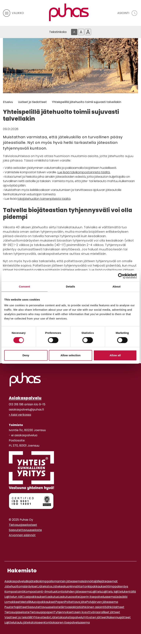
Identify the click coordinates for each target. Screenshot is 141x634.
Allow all (115, 355)
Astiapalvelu (74, 617)
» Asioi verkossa (20, 415)
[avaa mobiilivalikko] (13, 13)
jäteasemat (109, 581)
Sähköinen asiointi (92, 607)
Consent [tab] (24, 286)
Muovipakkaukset (42, 602)
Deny (25, 355)
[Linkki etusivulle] (69, 12)
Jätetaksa (58, 617)
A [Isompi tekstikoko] (81, 32)
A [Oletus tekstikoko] (74, 32)
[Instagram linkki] (10, 544)
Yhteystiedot (42, 617)
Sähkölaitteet (114, 607)
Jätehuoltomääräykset (21, 586)
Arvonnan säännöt (22, 535)
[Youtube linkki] (13, 544)
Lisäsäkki (121, 597)
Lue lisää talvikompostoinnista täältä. (83, 172)
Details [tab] (70, 286)
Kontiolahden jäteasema (73, 591)
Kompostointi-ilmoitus (40, 591)
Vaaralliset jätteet (107, 612)
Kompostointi (14, 591)
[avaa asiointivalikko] (127, 13)
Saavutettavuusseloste (25, 530)
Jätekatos (45, 586)
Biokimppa (43, 581)
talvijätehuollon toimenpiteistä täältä (43, 199)
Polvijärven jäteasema (102, 602)
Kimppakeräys (117, 586)
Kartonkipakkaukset (92, 586)
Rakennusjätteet (119, 617)
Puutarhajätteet (16, 607)
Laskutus (52, 597)
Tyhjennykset (63, 612)
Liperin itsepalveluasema (97, 597)
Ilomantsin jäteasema (66, 581)
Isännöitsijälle (91, 581)
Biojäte (30, 581)
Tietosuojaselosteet (23, 525)
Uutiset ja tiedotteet (32, 102)
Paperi (60, 602)
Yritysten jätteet (95, 617)
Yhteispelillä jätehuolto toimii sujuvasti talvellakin (86, 102)
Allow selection (70, 355)
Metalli (25, 602)
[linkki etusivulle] (25, 379)
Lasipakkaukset (35, 597)
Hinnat (73, 586)
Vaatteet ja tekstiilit (18, 617)
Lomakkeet (12, 602)
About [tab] (117, 286)
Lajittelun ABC (14, 597)
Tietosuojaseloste (17, 612)
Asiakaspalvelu (25, 398)
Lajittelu (96, 591)
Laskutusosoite (68, 597)
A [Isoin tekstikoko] (88, 32)
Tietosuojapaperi (42, 612)
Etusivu (8, 102)
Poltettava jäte (75, 602)
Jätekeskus (61, 586)
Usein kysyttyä (83, 612)
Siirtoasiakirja (70, 607)
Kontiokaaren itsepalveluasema (67, 622)
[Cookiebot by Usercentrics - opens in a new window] (121, 276)
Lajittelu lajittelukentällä (119, 591)
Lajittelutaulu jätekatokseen (24, 622)
